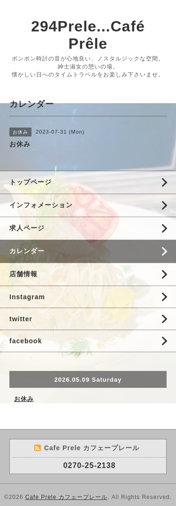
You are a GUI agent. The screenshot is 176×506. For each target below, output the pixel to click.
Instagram (27, 297)
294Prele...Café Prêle (88, 35)
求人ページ (27, 228)
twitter (20, 319)
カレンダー (27, 251)
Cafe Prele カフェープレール (66, 497)
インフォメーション (41, 205)
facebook (25, 341)
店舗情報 (23, 274)
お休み (24, 398)
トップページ (30, 182)
